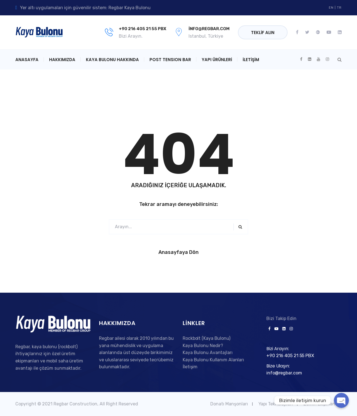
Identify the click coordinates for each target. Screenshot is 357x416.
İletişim (251, 59)
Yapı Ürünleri (217, 59)
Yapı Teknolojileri (276, 404)
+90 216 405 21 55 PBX (142, 28)
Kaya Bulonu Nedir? (203, 345)
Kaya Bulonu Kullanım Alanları (213, 359)
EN (331, 7)
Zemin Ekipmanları (322, 404)
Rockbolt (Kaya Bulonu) (206, 338)
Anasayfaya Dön (178, 252)
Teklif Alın (262, 32)
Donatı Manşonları (229, 404)
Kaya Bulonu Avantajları (208, 352)
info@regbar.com (209, 28)
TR (339, 7)
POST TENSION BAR (170, 59)
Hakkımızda (62, 59)
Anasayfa (26, 59)
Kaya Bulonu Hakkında (112, 59)
